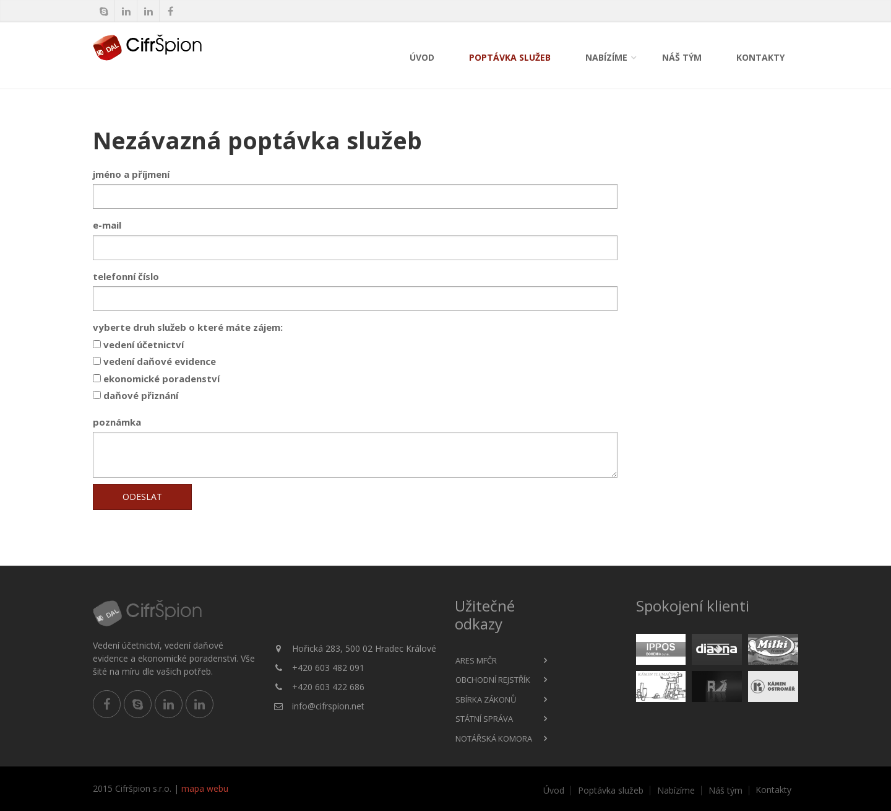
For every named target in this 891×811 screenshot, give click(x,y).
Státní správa (484, 718)
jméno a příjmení (131, 174)
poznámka (117, 422)
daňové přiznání (135, 395)
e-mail (107, 225)
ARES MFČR (476, 660)
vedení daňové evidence (154, 361)
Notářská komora (493, 738)
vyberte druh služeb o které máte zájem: (188, 327)
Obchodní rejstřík (492, 679)
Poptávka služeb (510, 57)
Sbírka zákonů (485, 699)
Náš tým (682, 57)
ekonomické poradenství (156, 378)
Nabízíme (606, 57)
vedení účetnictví (138, 344)
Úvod (422, 57)
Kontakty (760, 57)
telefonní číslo (126, 276)
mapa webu (204, 788)
